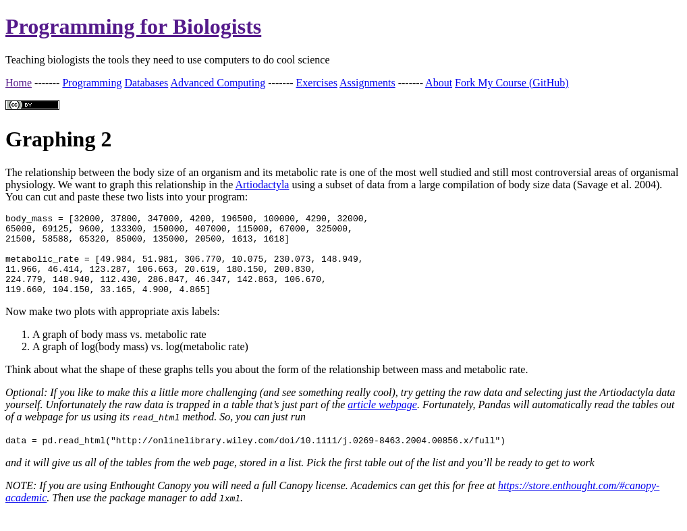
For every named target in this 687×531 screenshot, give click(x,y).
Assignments (367, 82)
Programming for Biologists (133, 26)
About (438, 82)
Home (18, 82)
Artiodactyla (262, 184)
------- (46, 82)
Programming (91, 82)
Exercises (316, 82)
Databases (146, 82)
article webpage (382, 420)
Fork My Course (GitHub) (511, 82)
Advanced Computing (217, 82)
